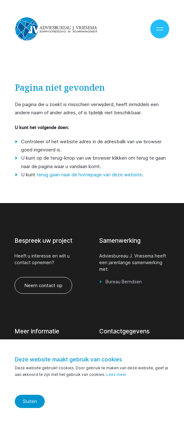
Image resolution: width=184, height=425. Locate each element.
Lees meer (116, 374)
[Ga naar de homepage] (56, 29)
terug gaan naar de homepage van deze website (89, 175)
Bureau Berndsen (124, 281)
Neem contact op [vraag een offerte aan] (44, 285)
